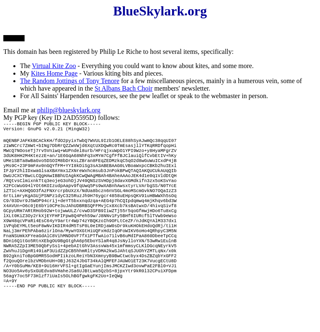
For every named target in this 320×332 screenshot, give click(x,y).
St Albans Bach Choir (123, 88)
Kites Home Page (54, 73)
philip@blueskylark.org (68, 110)
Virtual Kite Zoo (54, 65)
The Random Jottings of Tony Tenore (69, 80)
